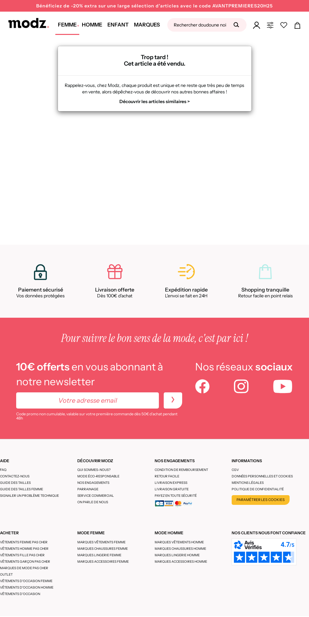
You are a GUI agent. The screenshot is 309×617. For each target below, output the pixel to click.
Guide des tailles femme (21, 489)
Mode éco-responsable (98, 476)
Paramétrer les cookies (261, 499)
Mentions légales (248, 483)
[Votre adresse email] (87, 400)
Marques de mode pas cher (24, 568)
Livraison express (171, 483)
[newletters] (173, 400)
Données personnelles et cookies (262, 476)
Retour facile (167, 476)
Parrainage (87, 489)
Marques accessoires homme (181, 561)
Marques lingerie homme (177, 555)
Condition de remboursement (181, 470)
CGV (235, 470)
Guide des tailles (15, 483)
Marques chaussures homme (180, 549)
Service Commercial (95, 496)
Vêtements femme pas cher (24, 542)
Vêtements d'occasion (20, 594)
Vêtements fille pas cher (22, 555)
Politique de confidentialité (258, 489)
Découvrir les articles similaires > (154, 101)
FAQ (3, 470)
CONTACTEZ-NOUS (14, 476)
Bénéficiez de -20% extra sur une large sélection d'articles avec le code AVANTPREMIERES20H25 (154, 6)
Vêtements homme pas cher (24, 549)
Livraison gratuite (172, 489)
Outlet (6, 574)
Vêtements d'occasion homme (26, 587)
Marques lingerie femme (99, 555)
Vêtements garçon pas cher (25, 561)
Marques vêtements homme (179, 542)
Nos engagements (93, 483)
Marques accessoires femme (103, 561)
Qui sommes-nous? (94, 470)
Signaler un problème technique (29, 496)
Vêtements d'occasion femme (26, 581)
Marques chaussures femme (102, 549)
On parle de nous (92, 502)
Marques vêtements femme (101, 542)
